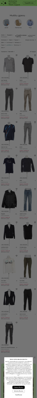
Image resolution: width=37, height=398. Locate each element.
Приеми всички (18, 368)
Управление (18, 375)
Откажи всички (18, 371)
